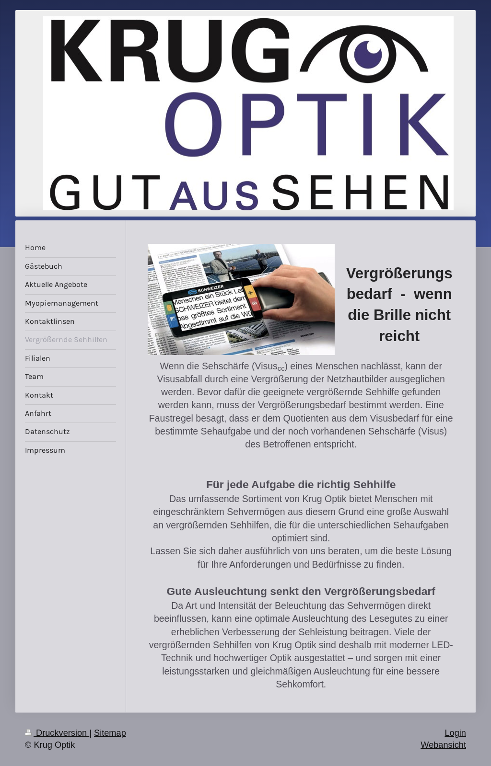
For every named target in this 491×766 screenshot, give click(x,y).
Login (455, 733)
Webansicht (443, 745)
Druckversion (57, 733)
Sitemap (110, 733)
